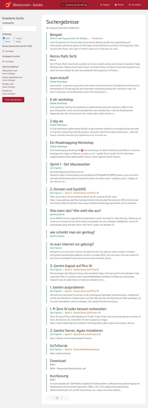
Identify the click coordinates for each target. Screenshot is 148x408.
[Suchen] (63, 5)
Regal (17, 41)
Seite (6, 38)
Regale (104, 4)
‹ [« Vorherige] (48, 398)
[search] (74, 4)
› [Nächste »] (66, 398)
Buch (6, 41)
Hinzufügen (8, 51)
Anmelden (135, 4)
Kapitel (17, 38)
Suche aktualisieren (13, 99)
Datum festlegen (8, 73)
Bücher (119, 4)
